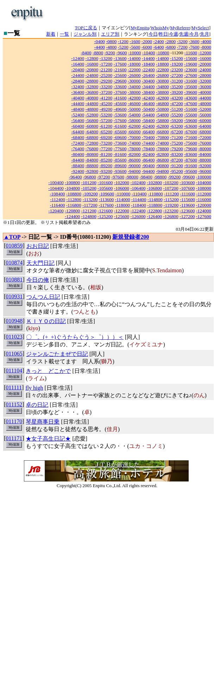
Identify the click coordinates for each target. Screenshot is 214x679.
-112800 (73, 199)
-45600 (120, 103)
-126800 (170, 216)
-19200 (176, 64)
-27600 (190, 75)
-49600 (120, 109)
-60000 (204, 120)
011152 (14, 404)
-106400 (137, 188)
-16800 (91, 64)
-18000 (134, 64)
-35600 (190, 86)
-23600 (190, 69)
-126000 (137, 216)
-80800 (91, 154)
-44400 (77, 103)
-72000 (204, 137)
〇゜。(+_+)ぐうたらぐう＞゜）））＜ (75, 337)
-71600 (190, 137)
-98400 (145, 177)
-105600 (105, 188)
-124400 (72, 216)
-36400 (77, 92)
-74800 (162, 143)
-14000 (134, 58)
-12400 (77, 58)
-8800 (98, 52)
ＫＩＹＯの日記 (46, 321)
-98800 (159, 177)
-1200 (123, 41)
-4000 (206, 41)
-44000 (204, 98)
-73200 (106, 143)
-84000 (204, 154)
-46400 (148, 103)
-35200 (176, 86)
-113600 (106, 199)
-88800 (91, 165)
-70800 (162, 137)
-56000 (204, 114)
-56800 (91, 120)
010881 (14, 280)
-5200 (123, 47)
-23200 (176, 69)
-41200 (106, 98)
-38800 (162, 92)
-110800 (155, 193)
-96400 (75, 177)
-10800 (162, 52)
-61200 (106, 126)
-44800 (91, 103)
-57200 (106, 120)
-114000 (122, 199)
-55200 (176, 114)
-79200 (176, 148)
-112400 (57, 199)
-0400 (99, 41)
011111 (14, 387)
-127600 (203, 216)
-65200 (106, 131)
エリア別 (110, 34)
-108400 (57, 193)
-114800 (155, 199)
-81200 (106, 154)
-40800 (91, 98)
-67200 (176, 131)
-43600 (190, 98)
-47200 (176, 103)
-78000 (134, 148)
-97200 (103, 177)
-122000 (121, 210)
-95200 (176, 171)
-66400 (148, 131)
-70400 (148, 137)
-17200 (106, 64)
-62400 (148, 126)
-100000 (203, 177)
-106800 (154, 188)
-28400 (77, 81)
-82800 (162, 154)
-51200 (176, 109)
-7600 (194, 47)
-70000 (134, 137)
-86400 (148, 160)
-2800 (170, 41)
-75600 (190, 143)
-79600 (190, 148)
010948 (14, 321)
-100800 (72, 182)
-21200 (106, 69)
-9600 (121, 52)
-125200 (105, 216)
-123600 (187, 210)
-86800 (162, 160)
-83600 (190, 154)
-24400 (77, 75)
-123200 (170, 210)
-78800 (162, 148)
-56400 (77, 120)
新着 (50, 34)
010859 (14, 246)
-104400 (55, 188)
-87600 (190, 160)
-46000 (134, 103)
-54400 (148, 114)
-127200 (187, 216)
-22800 (162, 69)
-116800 (73, 205)
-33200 (106, 86)
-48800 (91, 109)
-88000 (204, 160)
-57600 (120, 120)
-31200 (176, 81)
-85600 (120, 160)
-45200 (106, 103)
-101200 (88, 182)
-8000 (206, 47)
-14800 (162, 58)
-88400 (77, 165)
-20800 (91, 69)
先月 (204, 34)
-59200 (176, 120)
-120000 (203, 205)
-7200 (182, 47)
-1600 (135, 41)
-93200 (106, 171)
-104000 (203, 182)
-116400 (57, 205)
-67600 (190, 131)
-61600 (120, 126)
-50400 (148, 109)
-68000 (204, 131)
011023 (14, 337)
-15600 (190, 58)
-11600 (190, 52)
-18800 (162, 64)
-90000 (134, 165)
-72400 (77, 143)
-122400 (137, 210)
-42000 (134, 98)
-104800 (72, 188)
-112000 (203, 193)
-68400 (77, 137)
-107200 (170, 188)
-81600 (120, 154)
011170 (14, 421)
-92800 (91, 171)
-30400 (148, 81)
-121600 (105, 210)
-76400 (77, 148)
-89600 (120, 165)
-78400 (148, 148)
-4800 (111, 47)
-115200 (171, 199)
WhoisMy (160, 27)
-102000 (121, 182)
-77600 (120, 148)
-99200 (174, 177)
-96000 (204, 171)
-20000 (204, 64)
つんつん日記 (43, 297)
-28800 (91, 81)
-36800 (91, 92)
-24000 (204, 69)
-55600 (190, 114)
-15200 (176, 58)
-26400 (148, 75)
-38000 (134, 92)
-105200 (88, 188)
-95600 (190, 171)
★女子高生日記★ (48, 439)
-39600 (190, 92)
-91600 (190, 165)
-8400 (86, 52)
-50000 (134, 109)
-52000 (204, 109)
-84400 (77, 160)
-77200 (106, 148)
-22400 (148, 69)
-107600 (187, 188)
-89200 (106, 165)
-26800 (162, 75)
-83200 (176, 154)
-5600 (135, 47)
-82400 (148, 154)
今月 (194, 34)
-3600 (194, 41)
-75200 (176, 143)
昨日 (163, 34)
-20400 (77, 69)
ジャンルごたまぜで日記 (57, 354)
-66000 (134, 131)
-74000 (134, 143)
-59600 (190, 120)
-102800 (154, 182)
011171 (14, 438)
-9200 (109, 52)
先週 (183, 34)
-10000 (134, 52)
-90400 (148, 165)
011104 (14, 371)
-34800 (162, 86)
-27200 (176, 75)
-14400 (148, 58)
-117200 (89, 205)
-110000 (123, 193)
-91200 (176, 165)
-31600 (190, 81)
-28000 (204, 75)
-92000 (204, 165)
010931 (14, 296)
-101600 (105, 182)
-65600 (120, 131)
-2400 (158, 41)
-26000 (134, 75)
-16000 (204, 58)
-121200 (88, 210)
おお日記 (37, 246)
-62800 (162, 126)
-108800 (73, 193)
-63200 (176, 126)
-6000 (146, 47)
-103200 (170, 182)
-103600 (187, 182)
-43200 (176, 98)
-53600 (120, 114)
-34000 (134, 86)
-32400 (77, 86)
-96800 (89, 177)
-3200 (182, 41)
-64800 (91, 131)
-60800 (91, 126)
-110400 (139, 193)
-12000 (204, 52)
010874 (14, 263)
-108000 (203, 188)
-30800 (162, 81)
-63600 (190, 126)
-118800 (154, 205)
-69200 (106, 137)
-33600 (120, 86)
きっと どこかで (48, 371)
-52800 (91, 114)
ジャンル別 (85, 34)
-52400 (77, 114)
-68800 (91, 137)
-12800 (91, 58)
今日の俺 (37, 280)
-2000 (146, 41)
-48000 (204, 103)
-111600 (187, 193)
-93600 (120, 171)
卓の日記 (37, 405)
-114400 (138, 199)
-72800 (91, 143)
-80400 (77, 154)
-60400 (77, 126)
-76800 (91, 148)
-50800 (162, 109)
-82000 (134, 154)
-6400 (158, 47)
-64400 (77, 131)
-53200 (106, 114)
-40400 (77, 98)
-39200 (176, 92)
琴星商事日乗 (42, 422)
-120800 (72, 210)
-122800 (154, 210)
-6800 (170, 47)
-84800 (91, 160)
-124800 (88, 216)
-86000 (134, 160)
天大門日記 (40, 263)
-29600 (120, 81)
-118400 (138, 205)
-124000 (203, 210)
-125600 (121, 216)
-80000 (204, 148)
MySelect (200, 27)
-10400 (148, 52)
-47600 (190, 103)
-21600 (120, 69)
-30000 (134, 81)
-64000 (204, 126)
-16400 (77, 64)
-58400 (148, 120)
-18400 (148, 64)
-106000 (121, 188)
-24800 (91, 75)
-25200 (106, 75)
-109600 (106, 193)
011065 (14, 354)
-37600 (120, 92)
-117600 (106, 205)
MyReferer (180, 27)
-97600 (117, 177)
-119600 (187, 205)
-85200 (106, 160)
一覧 (64, 34)
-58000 (134, 120)
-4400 (99, 47)
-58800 (162, 120)
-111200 (171, 193)
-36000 (204, 86)
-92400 (77, 171)
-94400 (148, 171)
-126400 (154, 216)
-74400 (148, 143)
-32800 (91, 86)
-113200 (89, 199)
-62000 (134, 126)
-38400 (148, 92)
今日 (153, 34)
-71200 (176, 137)
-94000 (134, 171)
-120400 (55, 210)
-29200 (106, 81)
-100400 (55, 182)
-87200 (176, 160)
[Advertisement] (120, 13)
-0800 (111, 41)
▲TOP (12, 237)
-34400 (148, 86)
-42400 (148, 98)
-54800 (162, 114)
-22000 (134, 69)
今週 (173, 34)
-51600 (190, 109)
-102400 (137, 182)
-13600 (120, 58)
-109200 (89, 193)
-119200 (170, 205)
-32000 (204, 81)
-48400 (77, 109)
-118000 (122, 205)
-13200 (106, 58)
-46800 (162, 103)
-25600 (120, 75)
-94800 (162, 171)
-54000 (134, 114)
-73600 (120, 143)
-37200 (106, 92)
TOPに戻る (86, 27)
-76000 (204, 143)
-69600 (120, 137)
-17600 (120, 64)
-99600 (188, 177)
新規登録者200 (130, 237)
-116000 (203, 199)
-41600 (120, 98)
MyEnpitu (140, 27)
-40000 (204, 92)
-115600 (187, 199)
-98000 (131, 177)
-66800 (162, 131)
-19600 (190, 64)
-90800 (162, 165)
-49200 (106, 109)
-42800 (162, 98)
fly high (34, 388)
